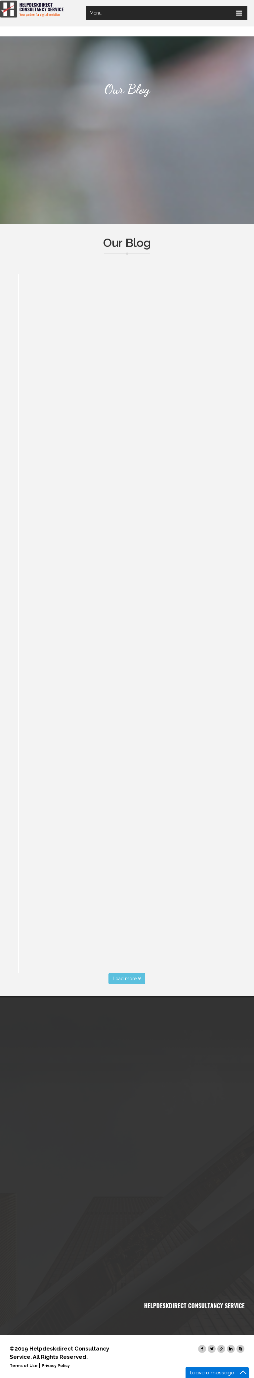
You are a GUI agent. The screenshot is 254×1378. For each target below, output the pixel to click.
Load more (127, 978)
